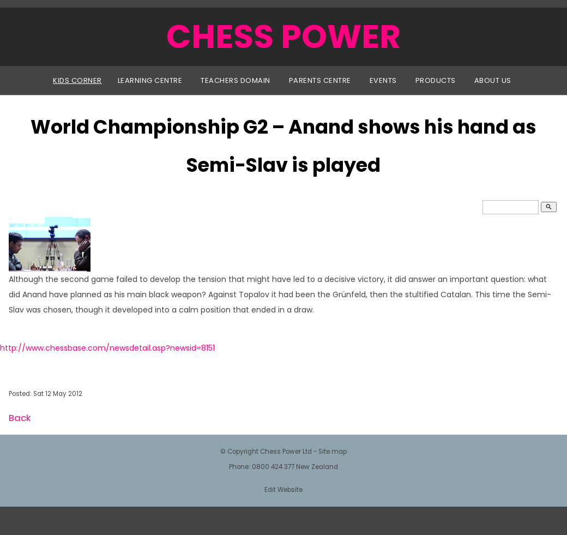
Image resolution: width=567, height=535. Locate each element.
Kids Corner (77, 80)
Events (383, 80)
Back (20, 417)
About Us (492, 80)
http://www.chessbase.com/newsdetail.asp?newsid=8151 (107, 347)
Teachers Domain (235, 80)
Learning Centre (150, 80)
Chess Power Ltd (286, 451)
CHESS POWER (283, 36)
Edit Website (283, 489)
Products (435, 80)
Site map (332, 451)
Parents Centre (320, 80)
